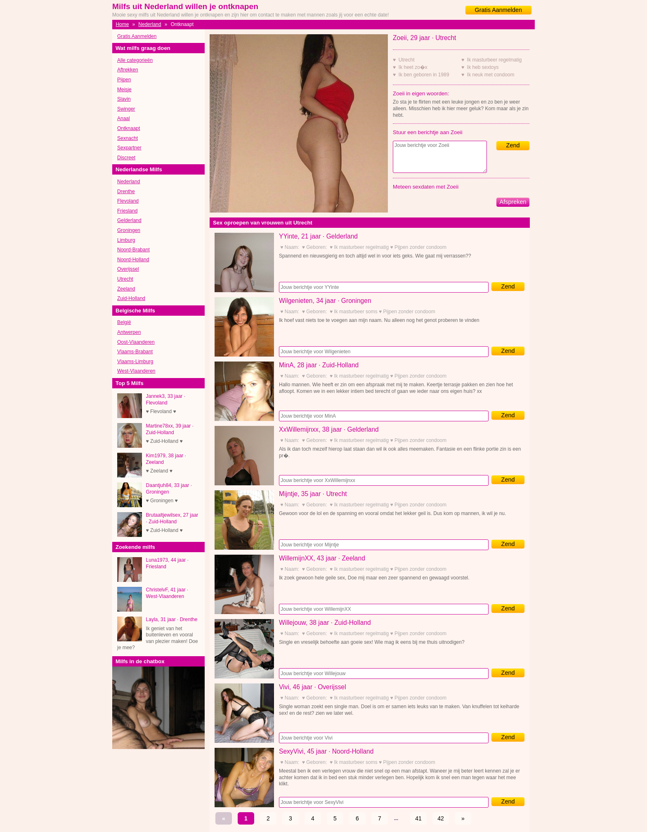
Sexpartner (129, 148)
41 (418, 818)
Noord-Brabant (133, 250)
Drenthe (126, 191)
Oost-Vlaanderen (136, 342)
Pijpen (124, 80)
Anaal (123, 118)
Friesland (127, 211)
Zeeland (126, 289)
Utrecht (125, 279)
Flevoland (128, 201)
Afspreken (513, 202)
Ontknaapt (128, 128)
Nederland (149, 24)
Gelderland (129, 220)
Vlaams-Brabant (135, 352)
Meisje (124, 89)
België (124, 322)
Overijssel (128, 269)
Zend (513, 145)
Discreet (126, 158)
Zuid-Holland (131, 298)
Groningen (128, 230)
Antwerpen (129, 332)
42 (440, 818)
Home (122, 24)
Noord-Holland (133, 259)
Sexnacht (127, 138)
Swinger (126, 109)
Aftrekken (127, 70)
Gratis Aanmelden (498, 10)
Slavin (124, 99)
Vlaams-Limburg (135, 361)
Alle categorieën (135, 60)
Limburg (126, 240)
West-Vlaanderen (136, 371)
